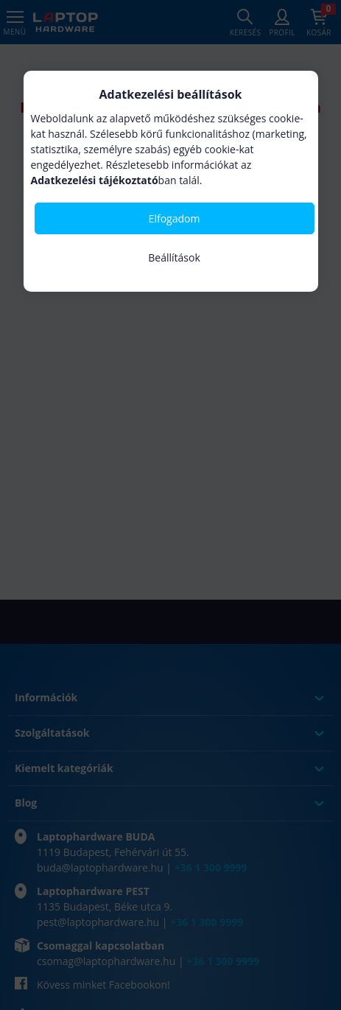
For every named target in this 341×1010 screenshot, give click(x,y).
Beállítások (174, 257)
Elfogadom (174, 218)
